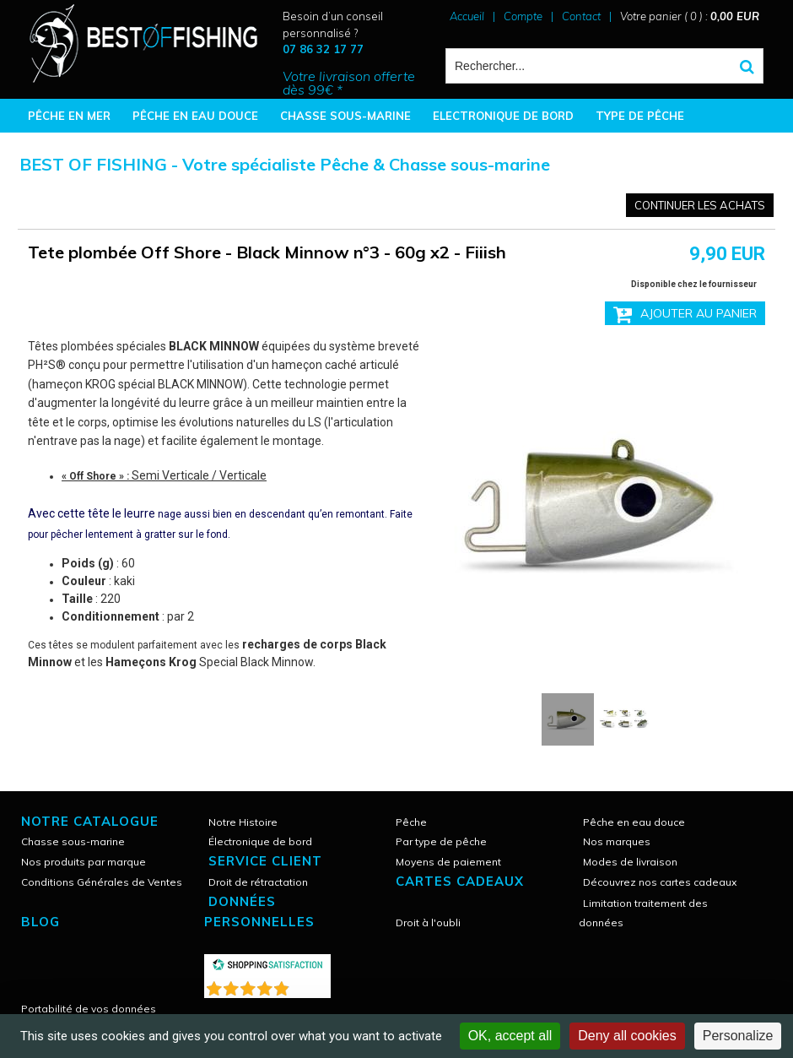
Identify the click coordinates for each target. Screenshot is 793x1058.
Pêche (411, 822)
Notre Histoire (243, 822)
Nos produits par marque (83, 861)
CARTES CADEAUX (460, 881)
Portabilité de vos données (88, 1008)
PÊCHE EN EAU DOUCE (195, 115)
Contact (581, 16)
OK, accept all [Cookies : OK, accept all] (510, 1035)
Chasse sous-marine (73, 841)
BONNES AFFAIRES (80, 149)
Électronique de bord (260, 841)
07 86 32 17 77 (323, 49)
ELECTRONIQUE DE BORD (503, 115)
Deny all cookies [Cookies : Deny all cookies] (627, 1035)
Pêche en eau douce (634, 822)
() (311, 985)
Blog (40, 922)
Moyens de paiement (448, 861)
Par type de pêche (441, 841)
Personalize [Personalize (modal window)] (738, 1035)
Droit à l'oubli (428, 922)
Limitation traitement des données (643, 913)
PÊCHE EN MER (69, 115)
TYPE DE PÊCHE (640, 115)
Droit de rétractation (258, 882)
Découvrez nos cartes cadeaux (659, 882)
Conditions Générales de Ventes (101, 882)
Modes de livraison (630, 861)
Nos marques (616, 841)
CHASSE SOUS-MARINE (345, 115)
